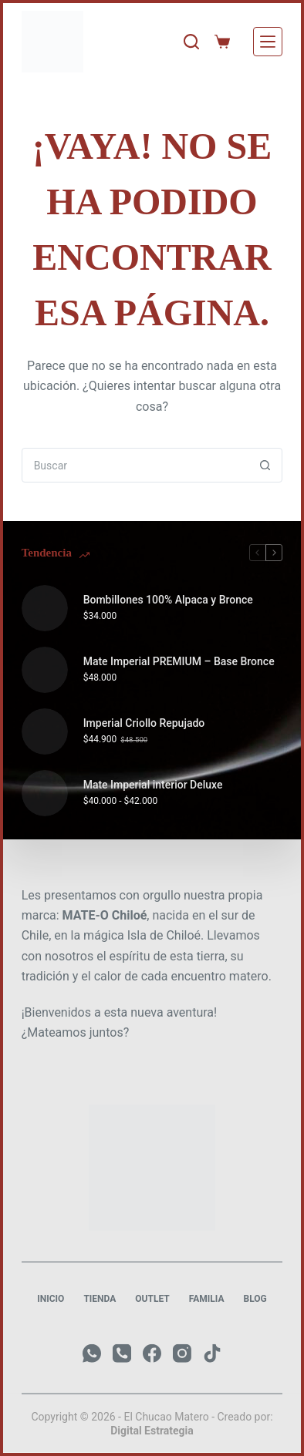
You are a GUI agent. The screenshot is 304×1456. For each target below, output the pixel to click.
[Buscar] (191, 41)
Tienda (99, 1298)
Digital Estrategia (152, 1430)
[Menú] (267, 41)
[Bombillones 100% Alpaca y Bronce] (45, 608)
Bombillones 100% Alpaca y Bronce (168, 599)
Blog (254, 1298)
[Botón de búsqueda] (265, 465)
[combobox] (135, 465)
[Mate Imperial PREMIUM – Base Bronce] (45, 670)
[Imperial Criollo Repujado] (45, 731)
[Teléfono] (122, 1353)
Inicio (50, 1298)
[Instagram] (182, 1353)
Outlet (152, 1298)
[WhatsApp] (92, 1353)
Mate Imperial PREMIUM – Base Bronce (179, 661)
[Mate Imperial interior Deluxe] (45, 793)
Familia (207, 1298)
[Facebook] (152, 1353)
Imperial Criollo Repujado (144, 723)
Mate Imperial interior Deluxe (153, 784)
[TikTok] (212, 1353)
